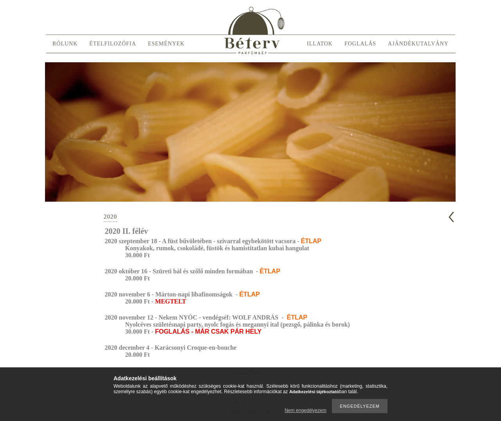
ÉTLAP (311, 241)
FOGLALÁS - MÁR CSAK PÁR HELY (208, 331)
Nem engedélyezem (305, 410)
